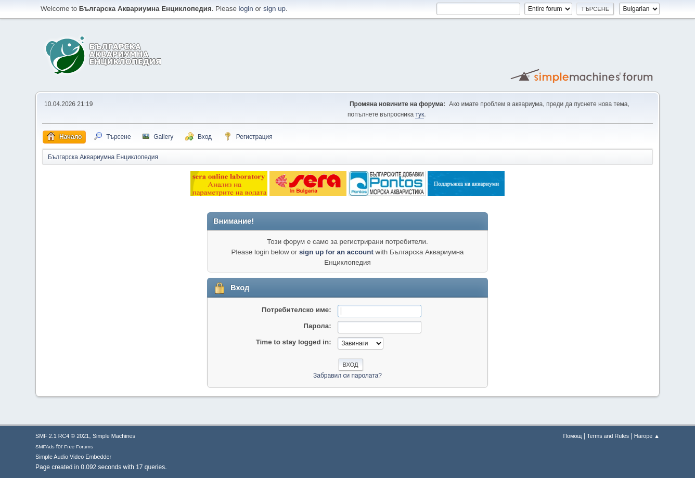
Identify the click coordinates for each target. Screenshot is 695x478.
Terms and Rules (608, 436)
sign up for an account (336, 252)
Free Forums (78, 446)
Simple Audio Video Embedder (73, 457)
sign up (274, 8)
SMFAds (45, 446)
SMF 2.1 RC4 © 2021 (62, 436)
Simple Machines (114, 436)
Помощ (572, 436)
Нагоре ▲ (647, 436)
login (246, 8)
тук (419, 114)
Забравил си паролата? (347, 375)
